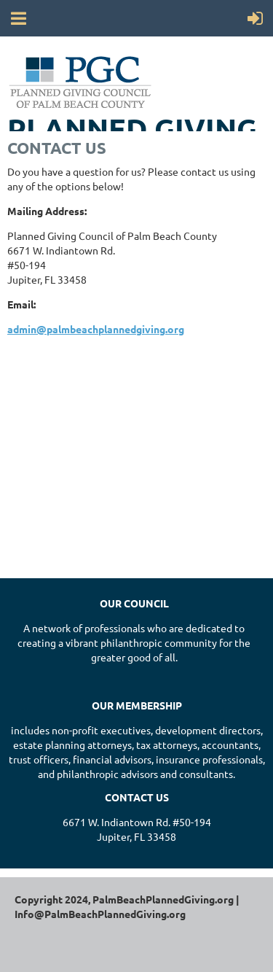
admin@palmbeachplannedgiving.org (95, 328)
